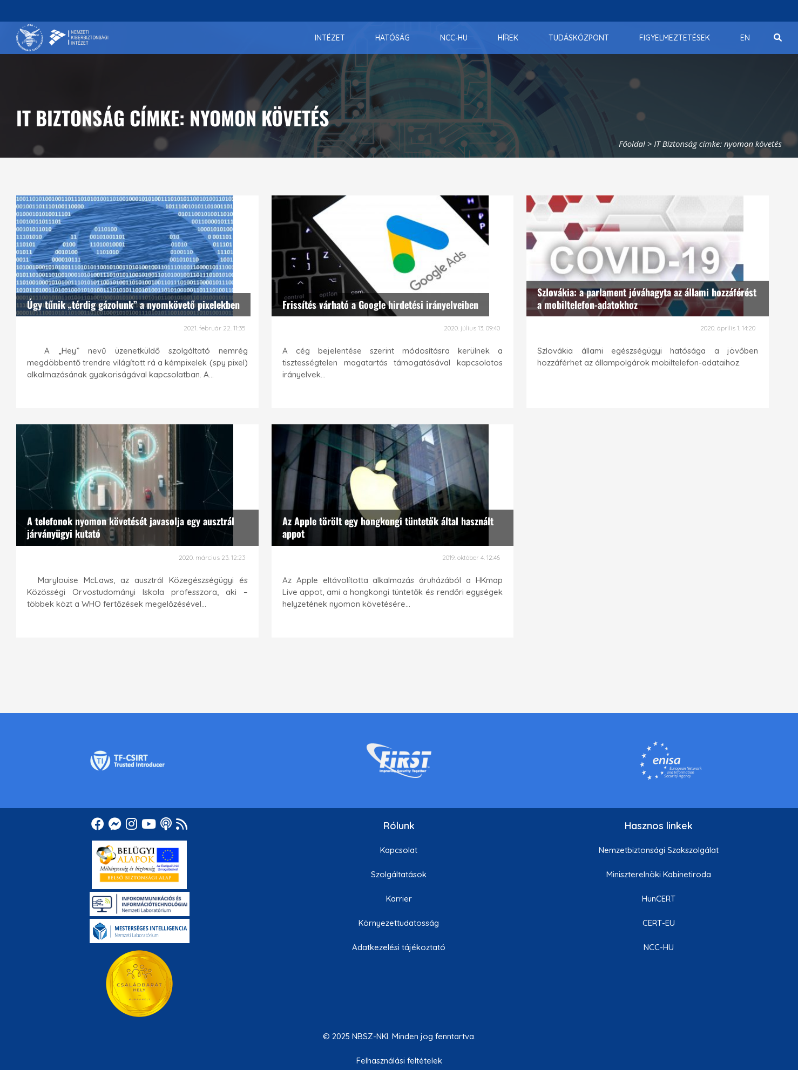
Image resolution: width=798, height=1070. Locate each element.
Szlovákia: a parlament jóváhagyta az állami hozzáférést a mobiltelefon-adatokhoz (646, 298)
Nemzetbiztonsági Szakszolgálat (659, 850)
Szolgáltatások (399, 874)
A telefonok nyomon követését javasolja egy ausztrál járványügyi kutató (130, 527)
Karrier (399, 898)
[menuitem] (329, 37)
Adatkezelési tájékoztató (398, 947)
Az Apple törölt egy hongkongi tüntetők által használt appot (387, 527)
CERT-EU (659, 923)
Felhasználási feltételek (399, 1060)
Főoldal (632, 143)
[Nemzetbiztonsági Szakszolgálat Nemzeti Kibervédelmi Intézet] (62, 38)
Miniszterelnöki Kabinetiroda (658, 874)
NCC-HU (659, 947)
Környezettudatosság (399, 923)
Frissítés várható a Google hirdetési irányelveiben (380, 304)
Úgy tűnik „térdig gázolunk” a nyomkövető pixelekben (133, 304)
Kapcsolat (398, 850)
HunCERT (658, 898)
